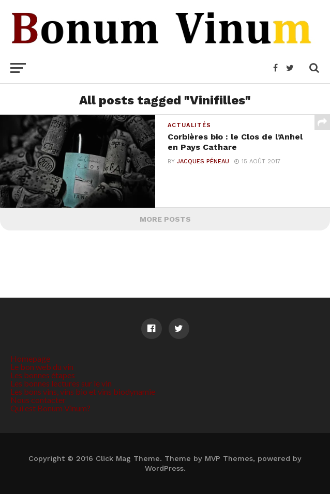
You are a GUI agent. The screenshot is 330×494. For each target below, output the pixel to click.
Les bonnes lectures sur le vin (61, 383)
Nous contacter (38, 400)
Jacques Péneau (203, 161)
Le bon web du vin (41, 367)
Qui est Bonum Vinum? (50, 408)
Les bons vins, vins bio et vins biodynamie (82, 391)
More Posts (165, 219)
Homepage (30, 358)
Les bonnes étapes (42, 375)
